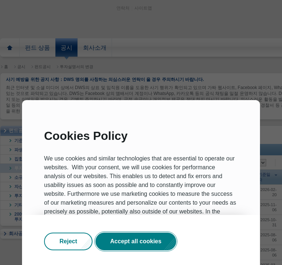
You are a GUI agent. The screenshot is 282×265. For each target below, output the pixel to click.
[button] (68, 241)
